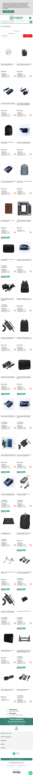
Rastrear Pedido (8, 733)
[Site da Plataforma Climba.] (16, 772)
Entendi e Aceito (8, 11)
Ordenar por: (11, 33)
